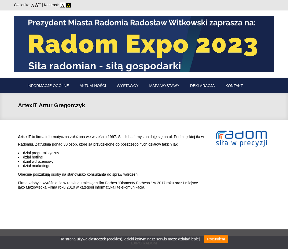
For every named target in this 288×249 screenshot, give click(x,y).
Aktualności (93, 86)
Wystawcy (128, 86)
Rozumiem (216, 239)
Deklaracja (202, 86)
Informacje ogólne (48, 86)
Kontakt (234, 86)
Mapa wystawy (164, 86)
